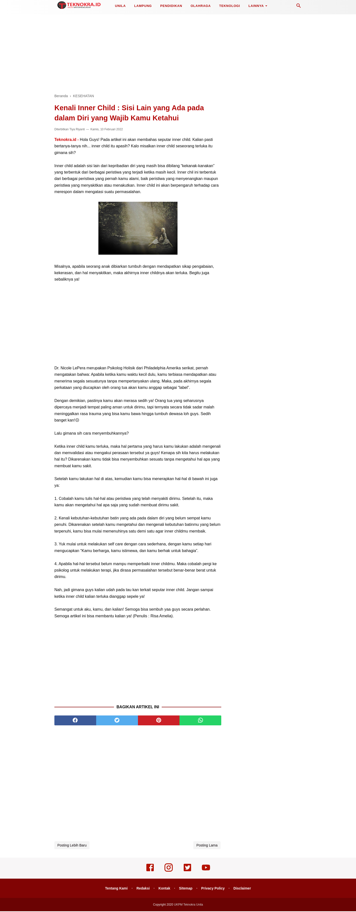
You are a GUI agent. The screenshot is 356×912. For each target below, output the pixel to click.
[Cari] (299, 7)
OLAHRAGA (201, 6)
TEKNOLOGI (229, 6)
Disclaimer (243, 889)
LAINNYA (256, 6)
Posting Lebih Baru (72, 846)
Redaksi (142, 889)
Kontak (164, 889)
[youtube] (206, 871)
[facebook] (75, 721)
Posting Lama (207, 846)
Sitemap (186, 889)
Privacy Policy (213, 889)
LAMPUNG (143, 6)
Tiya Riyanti (77, 130)
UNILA (120, 6)
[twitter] (117, 721)
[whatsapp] (200, 721)
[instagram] (169, 871)
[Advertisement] (178, 52)
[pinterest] (159, 721)
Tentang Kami (115, 889)
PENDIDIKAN (171, 6)
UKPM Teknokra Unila (188, 905)
